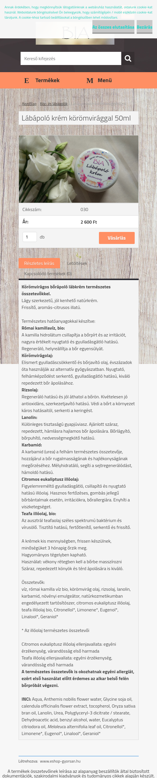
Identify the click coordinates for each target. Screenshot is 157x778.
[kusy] (30, 237)
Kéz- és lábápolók (53, 104)
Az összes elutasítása (113, 26)
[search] (127, 58)
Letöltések (77, 263)
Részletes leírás (39, 263)
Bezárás (144, 26)
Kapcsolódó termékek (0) (48, 273)
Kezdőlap (29, 104)
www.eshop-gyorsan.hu (60, 761)
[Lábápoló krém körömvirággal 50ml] (78, 137)
